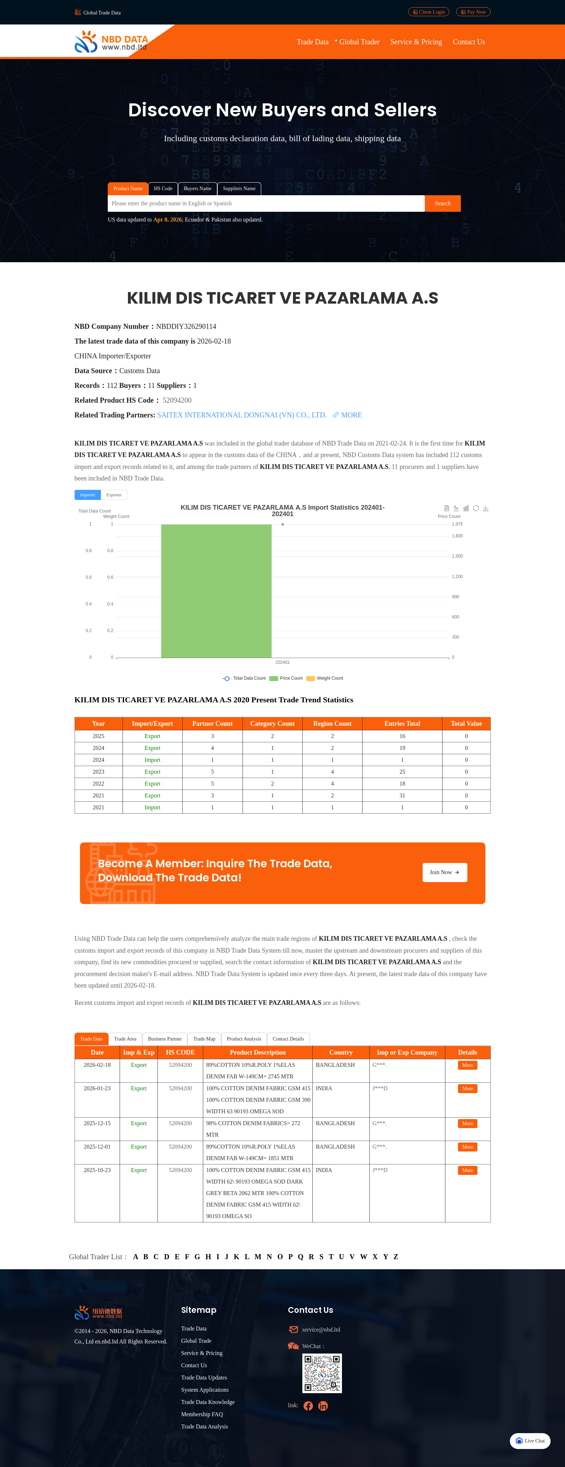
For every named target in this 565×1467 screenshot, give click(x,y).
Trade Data (313, 42)
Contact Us (469, 42)
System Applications (205, 1390)
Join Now (445, 872)
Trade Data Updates (204, 1377)
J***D (380, 1088)
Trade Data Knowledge (208, 1402)
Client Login (429, 12)
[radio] (88, 495)
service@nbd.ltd (321, 1330)
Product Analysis (244, 1039)
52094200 (177, 400)
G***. (380, 1065)
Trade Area (125, 1039)
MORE (347, 415)
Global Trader (359, 42)
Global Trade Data (102, 12)
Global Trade (196, 1341)
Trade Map (204, 1039)
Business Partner (165, 1039)
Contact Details (288, 1039)
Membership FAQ (202, 1414)
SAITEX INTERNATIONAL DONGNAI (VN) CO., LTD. (243, 415)
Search (443, 203)
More (467, 1065)
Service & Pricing (416, 42)
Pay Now (473, 12)
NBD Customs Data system (378, 455)
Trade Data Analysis (204, 1426)
